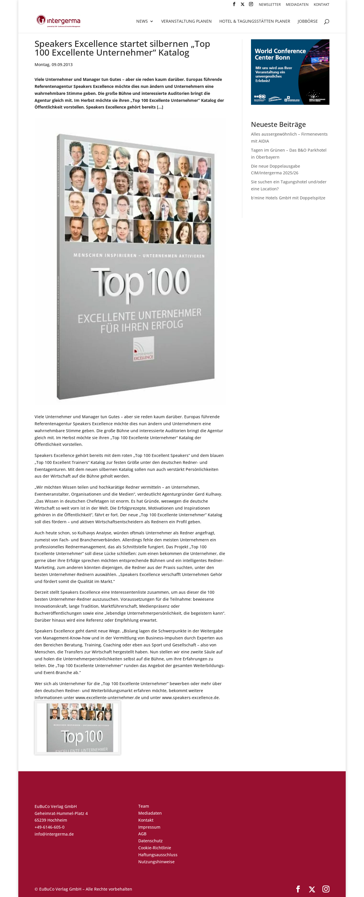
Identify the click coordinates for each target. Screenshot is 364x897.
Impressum (149, 827)
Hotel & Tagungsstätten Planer (254, 21)
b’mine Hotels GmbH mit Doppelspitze (288, 198)
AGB (142, 833)
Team (143, 806)
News (142, 21)
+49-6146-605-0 (49, 827)
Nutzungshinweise (156, 861)
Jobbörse (308, 21)
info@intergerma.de (54, 834)
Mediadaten (297, 5)
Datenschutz (150, 840)
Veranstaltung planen (186, 21)
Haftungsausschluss (157, 854)
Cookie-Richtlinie (154, 847)
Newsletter (270, 5)
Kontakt (321, 5)
